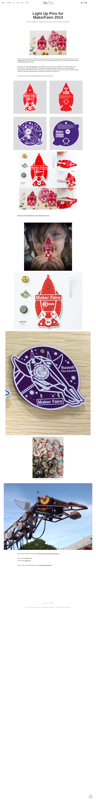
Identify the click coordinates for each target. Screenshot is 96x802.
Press (22, 2)
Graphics (9, 2)
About (17, 2)
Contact (27, 2)
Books (3, 2)
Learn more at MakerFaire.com (45, 565)
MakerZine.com (28, 558)
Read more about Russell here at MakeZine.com (48, 553)
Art (13, 2)
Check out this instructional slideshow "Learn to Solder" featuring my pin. (33, 215)
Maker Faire (22, 60)
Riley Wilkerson (33, 66)
